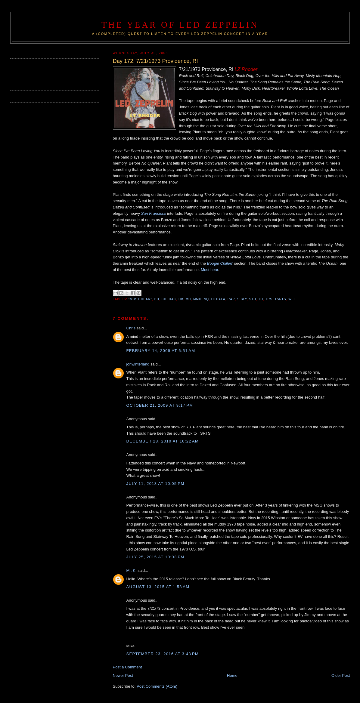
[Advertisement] (45, 74)
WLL (292, 299)
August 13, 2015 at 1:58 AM (158, 586)
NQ (206, 299)
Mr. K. (131, 570)
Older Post (340, 675)
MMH (197, 299)
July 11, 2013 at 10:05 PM (155, 483)
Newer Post (123, 675)
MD (188, 299)
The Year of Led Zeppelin (180, 24)
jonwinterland (138, 364)
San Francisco (153, 213)
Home (232, 675)
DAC (172, 299)
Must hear (209, 269)
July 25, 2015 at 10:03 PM (155, 557)
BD (156, 299)
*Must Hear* (140, 299)
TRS (268, 299)
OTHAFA (218, 299)
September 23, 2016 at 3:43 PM (162, 654)
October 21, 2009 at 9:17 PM (159, 405)
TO (260, 299)
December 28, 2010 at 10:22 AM (162, 441)
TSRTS (280, 299)
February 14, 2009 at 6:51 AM (160, 350)
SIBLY (242, 299)
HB (180, 299)
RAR (231, 299)
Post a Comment (127, 667)
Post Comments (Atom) (157, 686)
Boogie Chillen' (220, 263)
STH (252, 299)
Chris (130, 328)
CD (163, 299)
